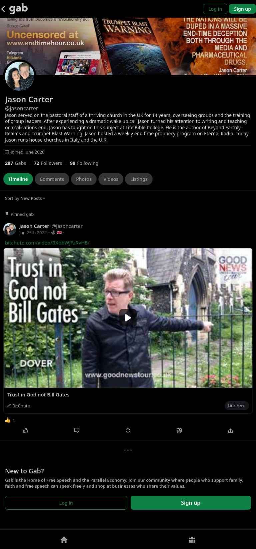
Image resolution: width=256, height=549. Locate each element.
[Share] (230, 430)
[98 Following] (87, 163)
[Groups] (192, 539)
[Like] (26, 430)
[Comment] (77, 430)
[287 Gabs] (19, 163)
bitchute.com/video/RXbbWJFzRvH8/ (47, 242)
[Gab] (18, 9)
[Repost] (128, 430)
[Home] (64, 539)
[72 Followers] (52, 163)
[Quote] (179, 430)
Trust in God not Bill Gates (38, 394)
